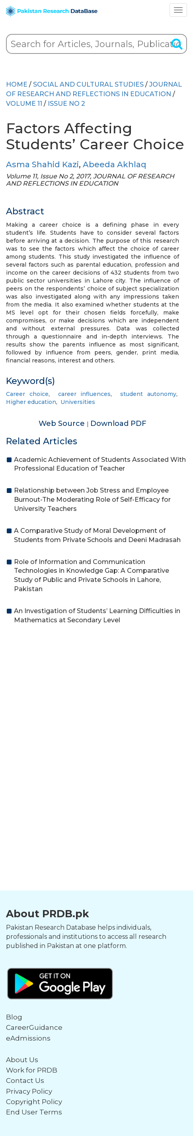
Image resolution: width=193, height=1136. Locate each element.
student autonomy (148, 394)
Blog (14, 1017)
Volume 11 (24, 103)
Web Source (63, 423)
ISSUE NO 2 (66, 103)
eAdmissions (28, 1038)
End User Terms (34, 1112)
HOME (16, 84)
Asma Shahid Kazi (42, 164)
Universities (77, 402)
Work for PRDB (31, 1070)
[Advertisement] (96, 734)
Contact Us (25, 1081)
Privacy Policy (29, 1091)
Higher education (31, 402)
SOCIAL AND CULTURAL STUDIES (88, 84)
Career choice (27, 394)
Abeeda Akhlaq (114, 164)
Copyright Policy (34, 1102)
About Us (22, 1060)
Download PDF (118, 423)
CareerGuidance (34, 1027)
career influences (84, 394)
